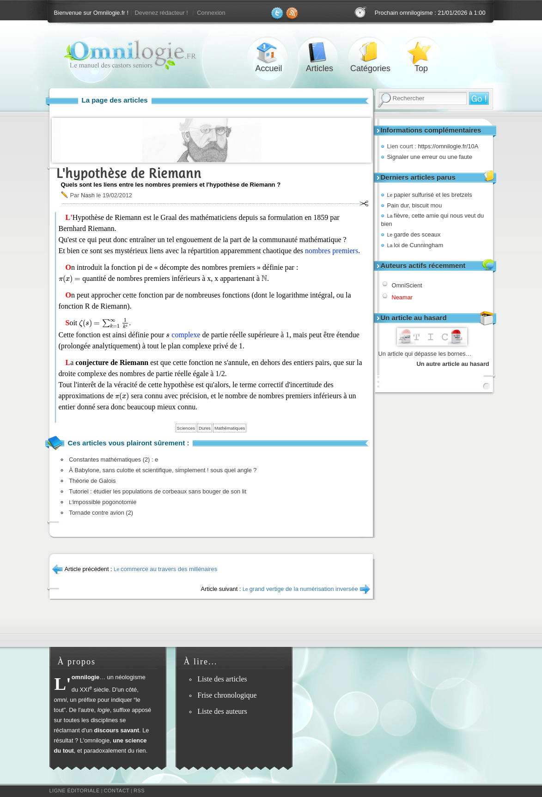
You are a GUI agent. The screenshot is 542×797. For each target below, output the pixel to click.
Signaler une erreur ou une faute (429, 156)
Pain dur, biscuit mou (414, 205)
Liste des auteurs (222, 711)
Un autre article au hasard (453, 363)
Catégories (370, 52)
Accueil (269, 52)
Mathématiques (229, 428)
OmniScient (407, 285)
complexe (185, 335)
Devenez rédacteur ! (161, 12)
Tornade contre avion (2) (101, 512)
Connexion (211, 12)
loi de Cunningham (415, 245)
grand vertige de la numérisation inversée (300, 588)
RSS (139, 790)
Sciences (186, 428)
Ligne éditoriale (74, 790)
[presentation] (70, 279)
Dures (205, 428)
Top (421, 52)
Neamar (402, 297)
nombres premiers (331, 251)
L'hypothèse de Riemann (128, 173)
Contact (116, 790)
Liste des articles (222, 679)
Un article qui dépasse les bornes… (425, 353)
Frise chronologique (226, 695)
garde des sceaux (414, 234)
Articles (320, 52)
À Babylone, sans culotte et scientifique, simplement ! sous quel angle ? (162, 470)
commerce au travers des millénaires (165, 569)
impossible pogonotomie (102, 502)
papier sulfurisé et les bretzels (429, 194)
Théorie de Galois (92, 480)
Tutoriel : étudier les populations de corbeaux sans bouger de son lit (157, 491)
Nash (88, 195)
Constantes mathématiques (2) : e (113, 459)
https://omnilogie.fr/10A (448, 146)
